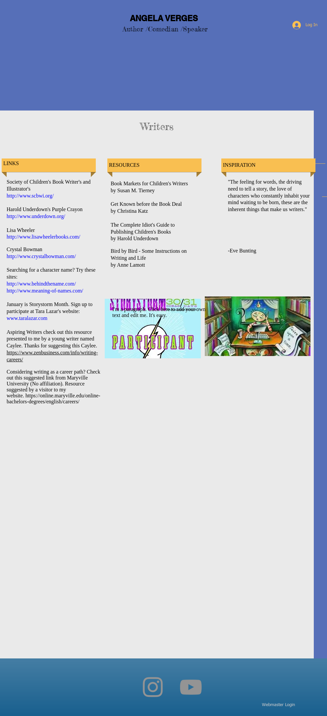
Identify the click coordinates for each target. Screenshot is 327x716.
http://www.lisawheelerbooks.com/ (43, 237)
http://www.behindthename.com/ (41, 284)
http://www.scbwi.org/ (30, 196)
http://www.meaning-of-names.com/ (45, 290)
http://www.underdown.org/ (36, 216)
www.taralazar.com (27, 318)
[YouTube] (190, 687)
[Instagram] (152, 687)
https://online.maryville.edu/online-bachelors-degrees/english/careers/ (53, 398)
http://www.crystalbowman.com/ (41, 256)
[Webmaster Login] (278, 705)
